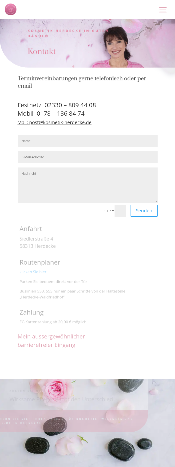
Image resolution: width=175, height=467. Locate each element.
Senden (144, 210)
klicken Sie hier (33, 271)
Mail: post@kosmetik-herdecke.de (54, 122)
